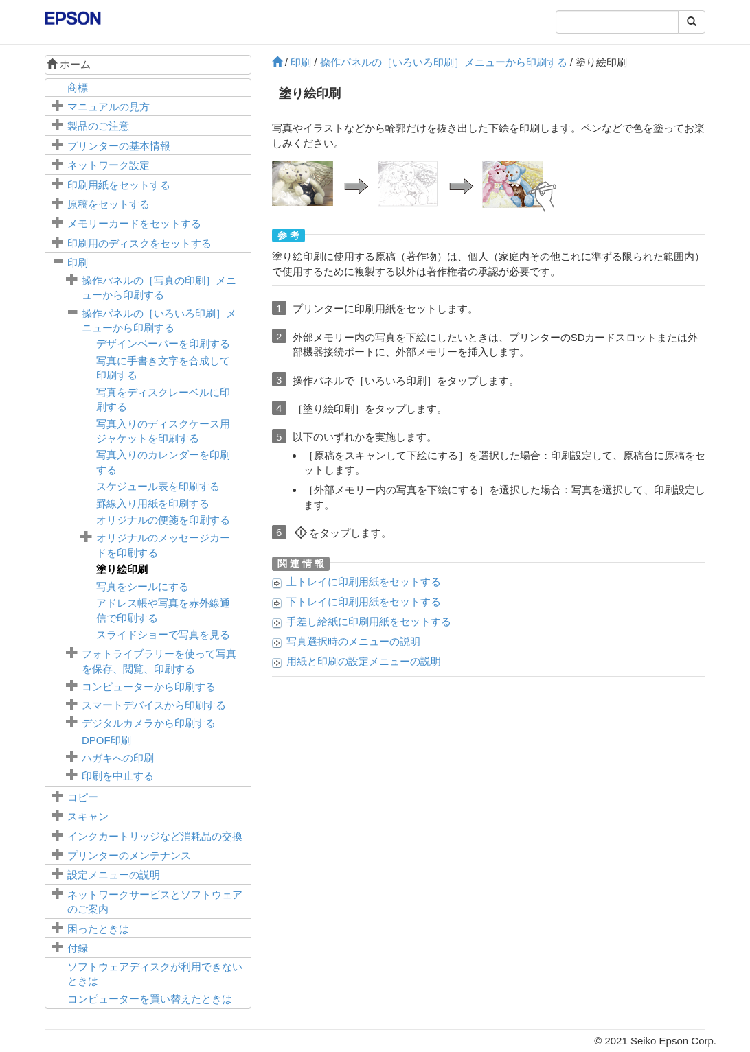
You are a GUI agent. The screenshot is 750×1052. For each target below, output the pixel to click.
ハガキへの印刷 (118, 758)
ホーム (69, 64)
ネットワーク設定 (108, 165)
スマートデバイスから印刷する (154, 705)
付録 (77, 948)
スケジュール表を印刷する (158, 486)
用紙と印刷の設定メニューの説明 (363, 661)
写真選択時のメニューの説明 (353, 641)
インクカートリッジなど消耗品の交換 (154, 836)
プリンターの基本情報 (118, 146)
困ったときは (98, 929)
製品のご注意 (98, 126)
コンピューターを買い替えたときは (149, 999)
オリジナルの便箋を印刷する (163, 520)
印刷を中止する (118, 776)
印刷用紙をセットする (118, 185)
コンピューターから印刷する (149, 686)
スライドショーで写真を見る (163, 634)
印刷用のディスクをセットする (139, 243)
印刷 (77, 262)
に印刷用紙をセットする (363, 581)
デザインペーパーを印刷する (163, 343)
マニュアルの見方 (108, 107)
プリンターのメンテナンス (129, 855)
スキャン (88, 816)
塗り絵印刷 (122, 569)
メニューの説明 (113, 874)
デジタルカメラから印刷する (149, 723)
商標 (77, 87)
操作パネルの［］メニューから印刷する (443, 62)
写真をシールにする (142, 586)
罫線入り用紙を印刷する (152, 503)
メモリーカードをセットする (134, 223)
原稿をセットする (108, 204)
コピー (82, 797)
